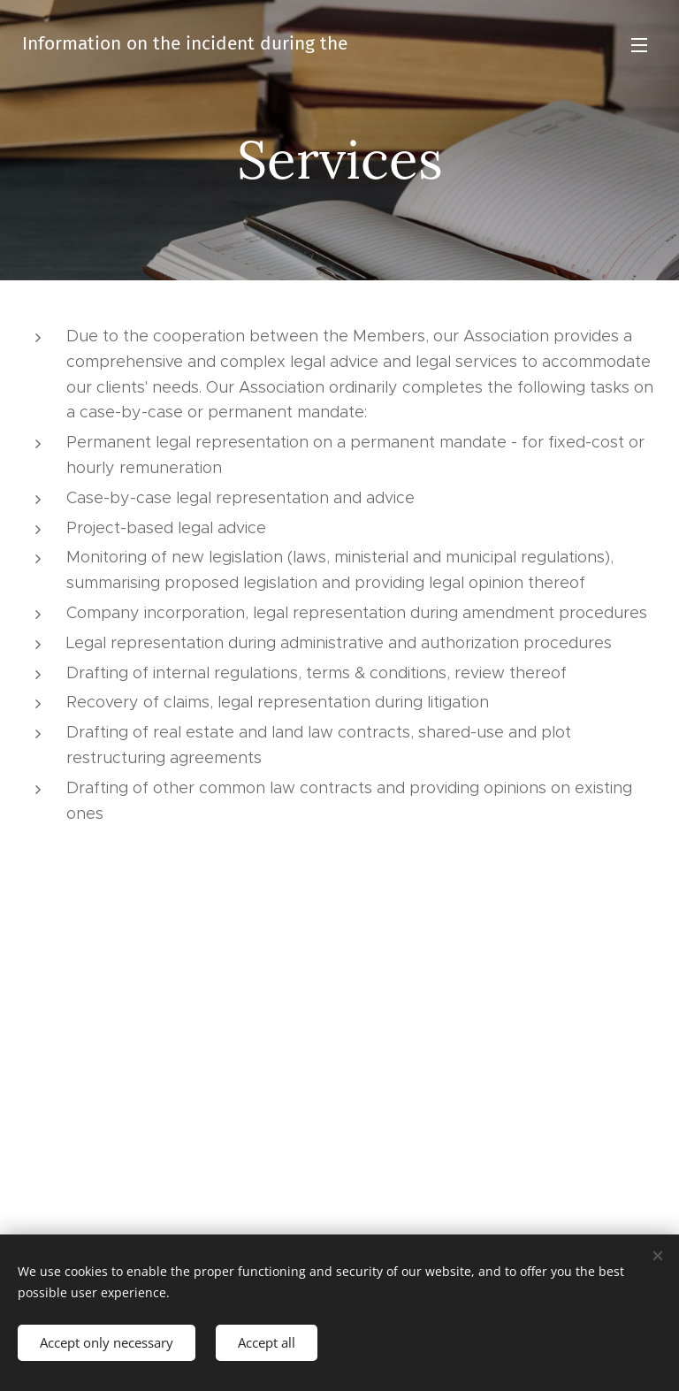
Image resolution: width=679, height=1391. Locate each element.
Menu (639, 45)
